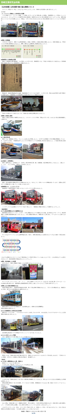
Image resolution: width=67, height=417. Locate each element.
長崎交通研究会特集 (10, 2)
